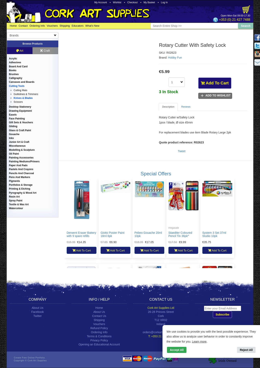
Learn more (199, 341)
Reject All (246, 350)
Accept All (177, 350)
